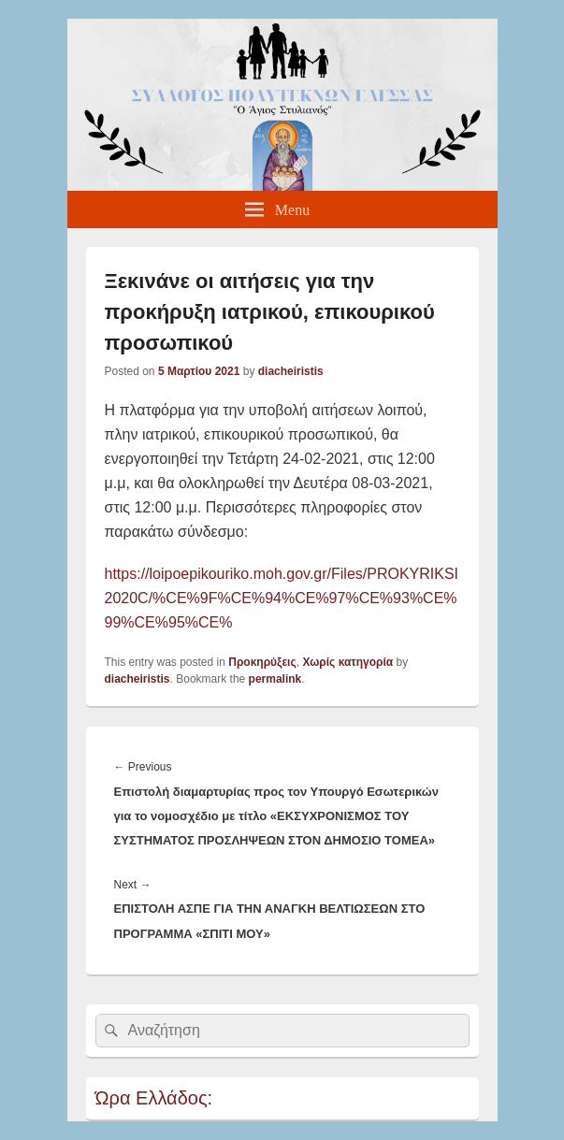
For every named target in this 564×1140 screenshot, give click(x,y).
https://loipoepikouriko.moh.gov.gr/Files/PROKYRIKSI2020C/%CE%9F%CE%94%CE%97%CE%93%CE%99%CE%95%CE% (282, 598)
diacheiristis (291, 371)
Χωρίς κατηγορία (347, 662)
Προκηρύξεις (262, 662)
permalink (275, 678)
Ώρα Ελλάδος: (154, 1098)
